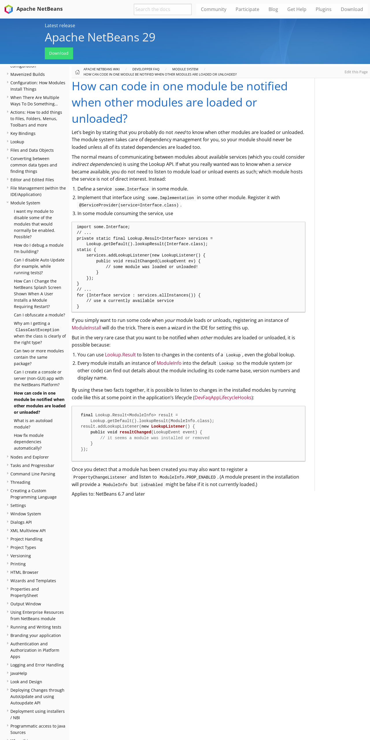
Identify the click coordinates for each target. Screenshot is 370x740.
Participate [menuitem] (247, 9)
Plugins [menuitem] (324, 9)
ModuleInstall (86, 328)
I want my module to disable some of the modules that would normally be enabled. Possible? (34, 223)
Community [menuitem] (213, 9)
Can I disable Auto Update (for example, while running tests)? (39, 266)
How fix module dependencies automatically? (29, 442)
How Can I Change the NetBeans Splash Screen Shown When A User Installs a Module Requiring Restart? (37, 293)
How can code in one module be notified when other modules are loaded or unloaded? (160, 74)
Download (59, 53)
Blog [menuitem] (273, 9)
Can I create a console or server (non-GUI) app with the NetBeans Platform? (39, 378)
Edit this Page (356, 71)
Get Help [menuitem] (296, 9)
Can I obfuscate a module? (39, 315)
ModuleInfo (169, 363)
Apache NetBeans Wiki (102, 69)
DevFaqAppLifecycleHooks (223, 397)
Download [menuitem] (352, 9)
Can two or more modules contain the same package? (39, 357)
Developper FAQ (146, 69)
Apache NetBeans (32, 8)
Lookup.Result (120, 354)
